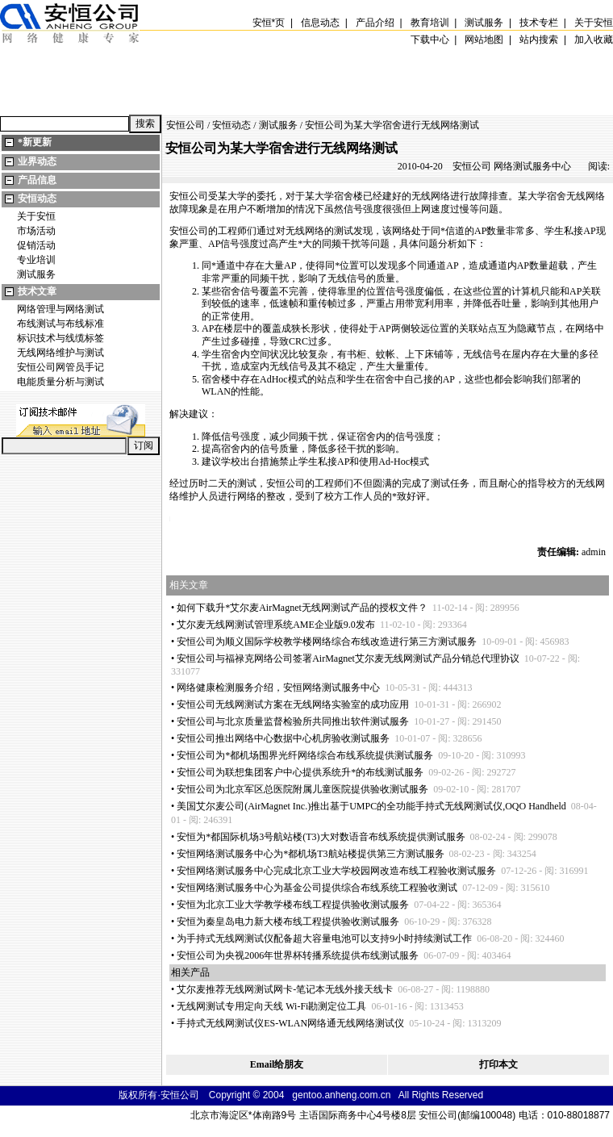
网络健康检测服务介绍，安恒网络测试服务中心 (278, 687)
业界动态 (37, 161)
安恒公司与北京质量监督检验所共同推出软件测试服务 (293, 721)
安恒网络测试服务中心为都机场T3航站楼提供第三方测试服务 (310, 853)
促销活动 (36, 245)
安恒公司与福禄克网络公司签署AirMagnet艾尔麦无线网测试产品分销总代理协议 (348, 658)
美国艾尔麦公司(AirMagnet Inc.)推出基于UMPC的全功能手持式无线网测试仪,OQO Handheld (371, 806)
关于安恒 (36, 216)
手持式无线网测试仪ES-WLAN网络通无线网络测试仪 (290, 1023)
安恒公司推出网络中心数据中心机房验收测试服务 (283, 738)
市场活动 (36, 230)
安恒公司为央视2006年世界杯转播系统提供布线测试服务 (298, 955)
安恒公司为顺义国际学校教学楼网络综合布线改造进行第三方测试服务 (327, 641)
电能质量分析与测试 (60, 381)
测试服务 (36, 274)
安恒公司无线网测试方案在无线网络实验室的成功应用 (293, 704)
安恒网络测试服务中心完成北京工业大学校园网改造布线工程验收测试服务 (336, 870)
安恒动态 (37, 198)
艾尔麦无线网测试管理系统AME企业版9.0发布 (276, 624)
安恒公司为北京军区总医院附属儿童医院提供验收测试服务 (302, 789)
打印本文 (498, 1064)
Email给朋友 (277, 1064)
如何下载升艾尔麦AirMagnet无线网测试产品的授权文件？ (302, 607)
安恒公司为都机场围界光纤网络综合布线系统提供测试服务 (305, 755)
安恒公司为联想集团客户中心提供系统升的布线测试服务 (300, 772)
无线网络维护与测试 (60, 352)
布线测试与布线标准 (60, 323)
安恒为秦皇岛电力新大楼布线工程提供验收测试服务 (288, 921)
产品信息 (37, 180)
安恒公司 (185, 125)
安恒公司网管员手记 (60, 367)
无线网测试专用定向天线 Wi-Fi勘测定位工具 (271, 1006)
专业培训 (36, 259)
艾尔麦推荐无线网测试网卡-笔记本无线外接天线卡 (285, 989)
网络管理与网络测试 (60, 309)
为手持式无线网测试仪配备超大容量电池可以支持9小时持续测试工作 (324, 938)
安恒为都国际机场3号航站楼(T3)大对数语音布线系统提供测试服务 (321, 836)
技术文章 (37, 291)
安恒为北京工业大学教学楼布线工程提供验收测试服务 (293, 904)
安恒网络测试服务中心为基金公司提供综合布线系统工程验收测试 (317, 887)
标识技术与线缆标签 (60, 338)
